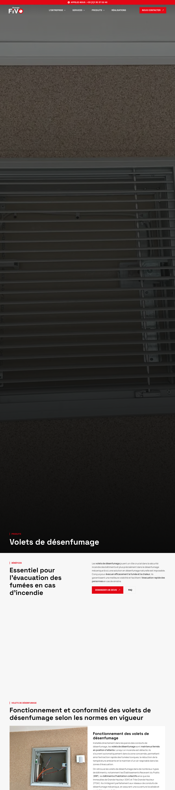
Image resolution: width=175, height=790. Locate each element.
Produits (16, 534)
